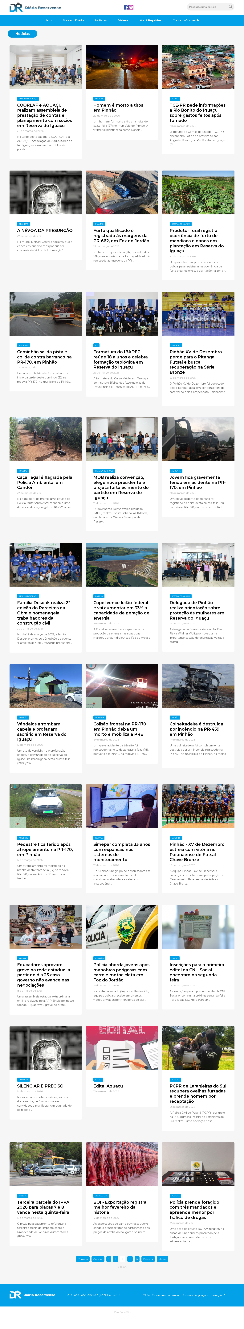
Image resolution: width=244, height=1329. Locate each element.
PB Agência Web (122, 1323)
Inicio (47, 20)
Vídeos (123, 20)
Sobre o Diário (73, 20)
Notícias (101, 20)
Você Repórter (150, 20)
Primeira (83, 1270)
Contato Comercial (186, 20)
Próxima (148, 1270)
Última (162, 1270)
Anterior (98, 1270)
